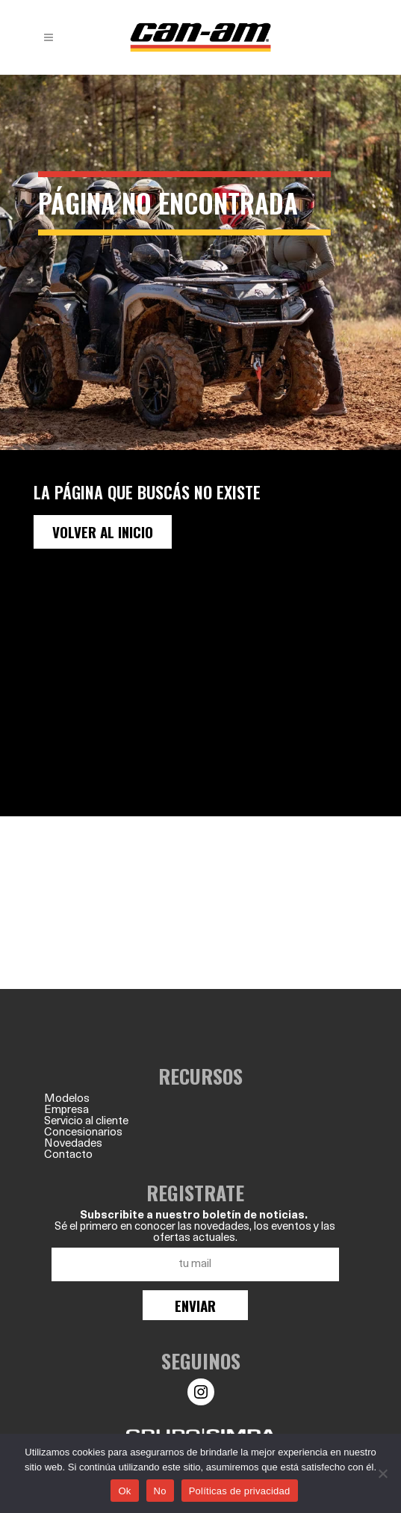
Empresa (66, 1110)
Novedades (73, 1144)
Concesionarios (83, 1132)
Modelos (67, 1099)
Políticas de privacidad (239, 1491)
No (160, 1491)
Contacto (68, 1155)
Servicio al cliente (86, 1121)
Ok (124, 1491)
